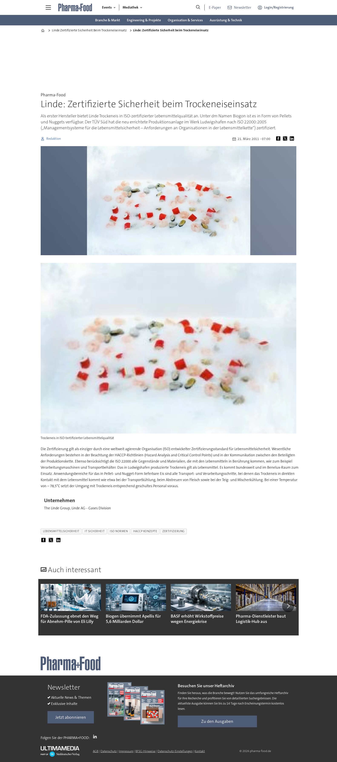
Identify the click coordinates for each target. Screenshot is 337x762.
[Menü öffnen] (48, 7)
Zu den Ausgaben (217, 721)
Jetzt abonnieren (70, 717)
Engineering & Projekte (144, 20)
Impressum (126, 751)
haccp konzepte (145, 531)
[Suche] (198, 7)
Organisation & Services (185, 20)
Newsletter (242, 7)
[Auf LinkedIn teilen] (293, 139)
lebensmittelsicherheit (61, 531)
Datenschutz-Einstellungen (175, 751)
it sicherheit (95, 531)
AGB (95, 751)
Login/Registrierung (279, 7)
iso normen (119, 531)
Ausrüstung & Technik (226, 20)
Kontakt (200, 751)
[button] (288, 606)
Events (107, 7)
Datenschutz (108, 751)
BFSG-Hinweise (145, 751)
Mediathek (130, 7)
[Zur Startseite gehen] (75, 7)
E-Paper (215, 7)
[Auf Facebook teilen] (279, 139)
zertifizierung (173, 531)
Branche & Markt (107, 20)
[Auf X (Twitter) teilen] (286, 139)
